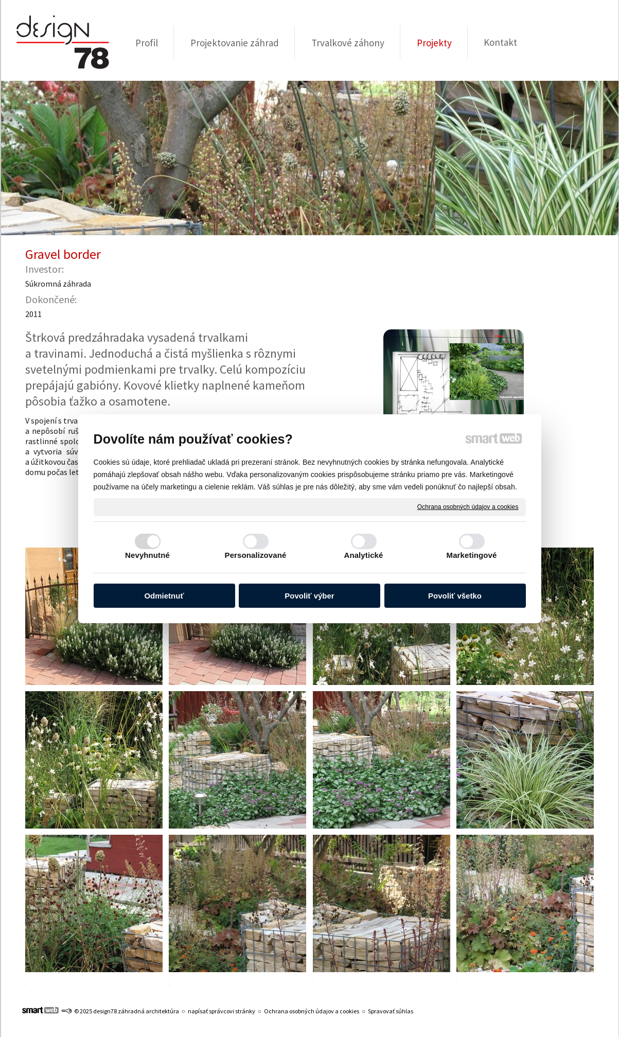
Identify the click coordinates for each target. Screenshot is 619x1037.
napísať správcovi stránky (221, 1011)
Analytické (363, 555)
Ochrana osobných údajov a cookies (468, 506)
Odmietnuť (164, 595)
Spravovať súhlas (390, 1011)
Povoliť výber (309, 595)
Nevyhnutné (147, 555)
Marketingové (472, 555)
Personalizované (256, 555)
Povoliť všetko (455, 595)
